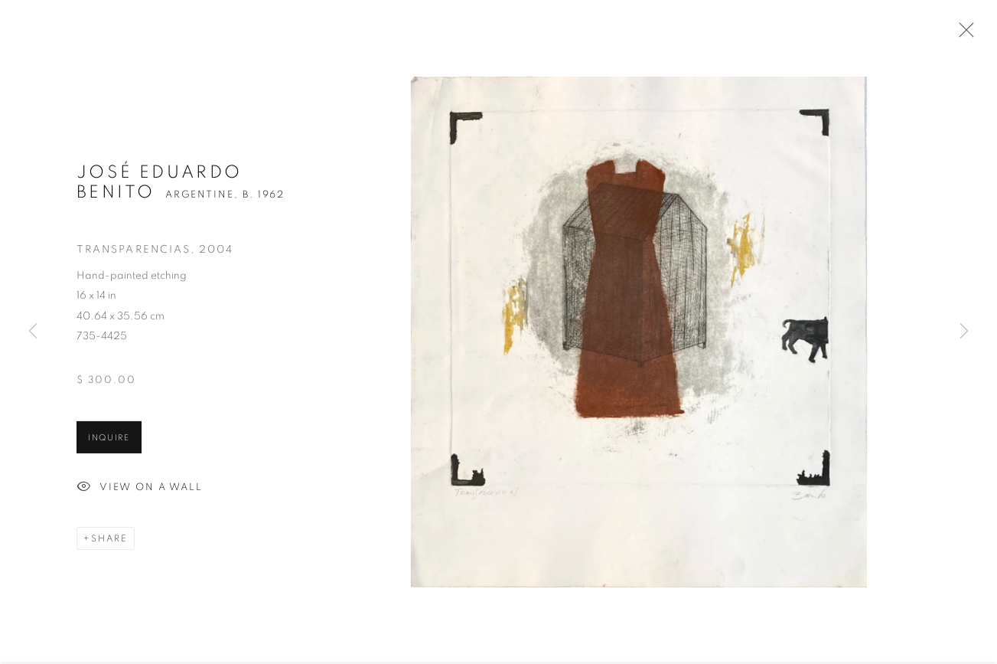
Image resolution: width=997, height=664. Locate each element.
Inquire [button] (109, 439)
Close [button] (962, 34)
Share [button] (109, 540)
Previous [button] (33, 332)
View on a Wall (140, 489)
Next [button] (964, 332)
